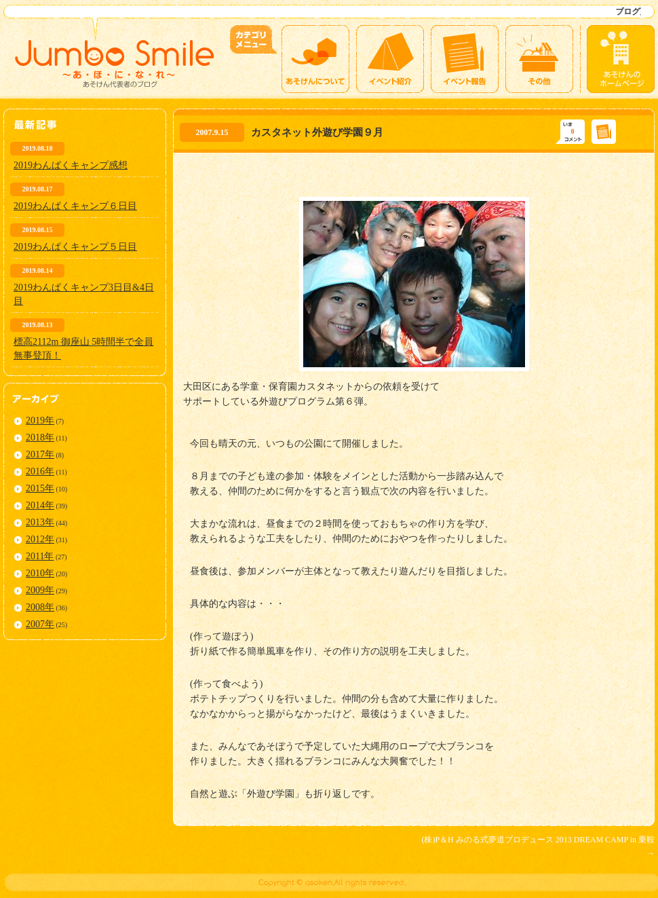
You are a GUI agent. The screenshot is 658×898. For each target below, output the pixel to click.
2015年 (40, 488)
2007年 (40, 624)
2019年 (40, 420)
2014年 (40, 505)
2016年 (40, 471)
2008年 (40, 607)
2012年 (40, 539)
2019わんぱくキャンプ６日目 (75, 206)
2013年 (40, 522)
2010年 (40, 573)
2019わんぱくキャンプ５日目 (75, 247)
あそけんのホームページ (621, 59)
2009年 (40, 590)
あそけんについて (315, 59)
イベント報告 (465, 59)
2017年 (40, 454)
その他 (539, 59)
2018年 (40, 437)
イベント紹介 (390, 59)
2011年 (40, 556)
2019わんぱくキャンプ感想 (71, 165)
